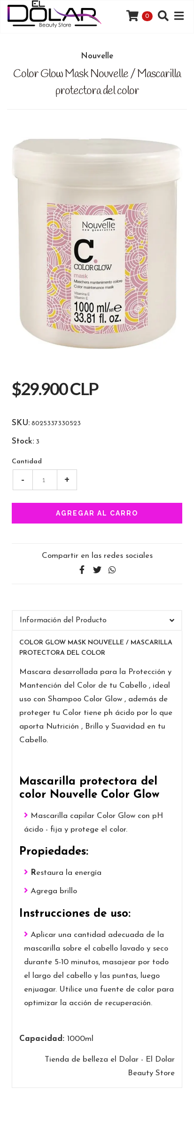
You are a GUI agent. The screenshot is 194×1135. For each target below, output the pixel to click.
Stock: (23, 441)
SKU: (21, 423)
